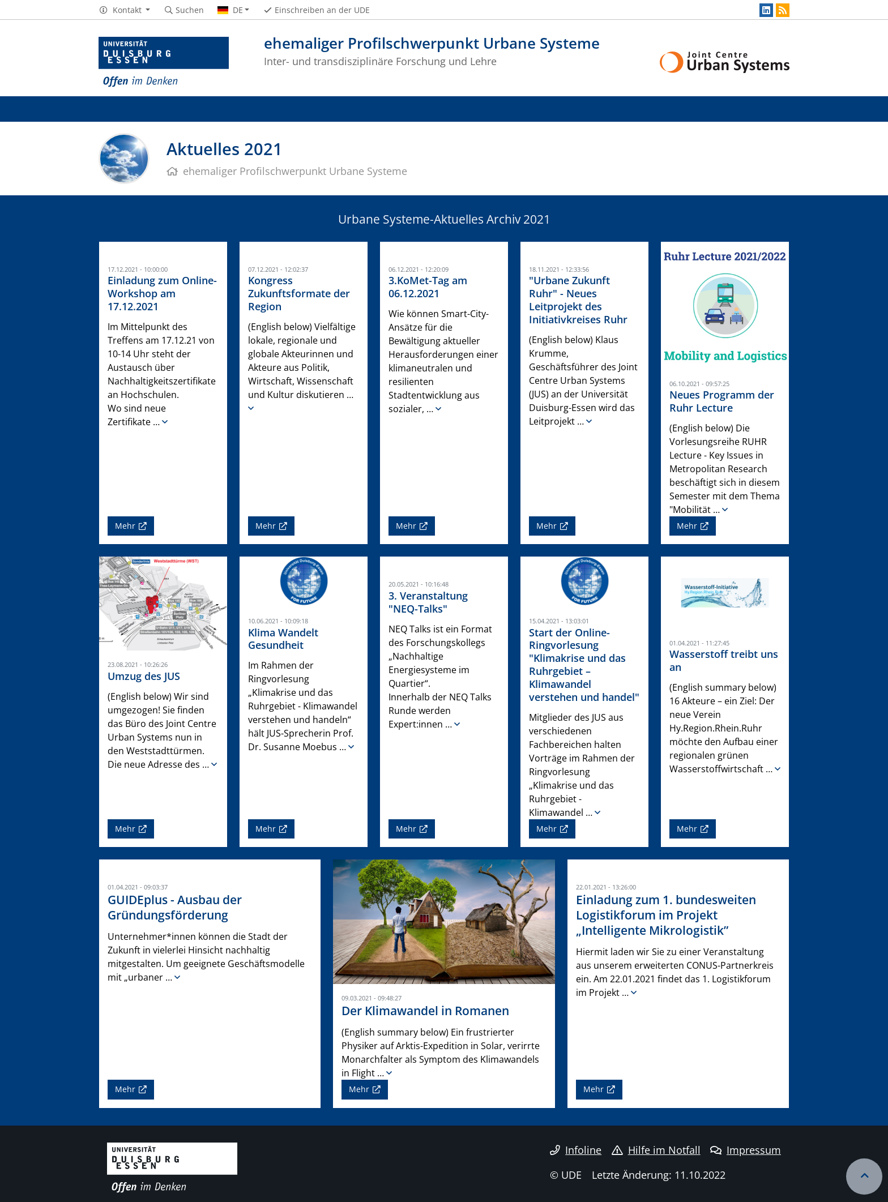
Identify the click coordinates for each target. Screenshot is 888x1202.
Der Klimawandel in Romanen (425, 1011)
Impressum (745, 1150)
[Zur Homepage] (164, 62)
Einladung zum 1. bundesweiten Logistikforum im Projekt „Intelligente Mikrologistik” (666, 915)
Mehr (125, 525)
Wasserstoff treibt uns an (723, 660)
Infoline (575, 1150)
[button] (124, 10)
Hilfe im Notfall (656, 1150)
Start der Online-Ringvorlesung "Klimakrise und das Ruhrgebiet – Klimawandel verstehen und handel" (584, 665)
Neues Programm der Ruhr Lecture (721, 401)
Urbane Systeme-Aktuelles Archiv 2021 (444, 219)
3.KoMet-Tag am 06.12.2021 (427, 286)
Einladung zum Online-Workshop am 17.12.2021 (162, 293)
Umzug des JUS (144, 676)
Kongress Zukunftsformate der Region (299, 293)
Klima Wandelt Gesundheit (283, 639)
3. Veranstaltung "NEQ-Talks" (428, 602)
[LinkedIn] (766, 10)
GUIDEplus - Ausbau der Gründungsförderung (175, 907)
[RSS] (782, 10)
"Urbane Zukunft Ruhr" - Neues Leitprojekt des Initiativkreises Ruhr (578, 299)
